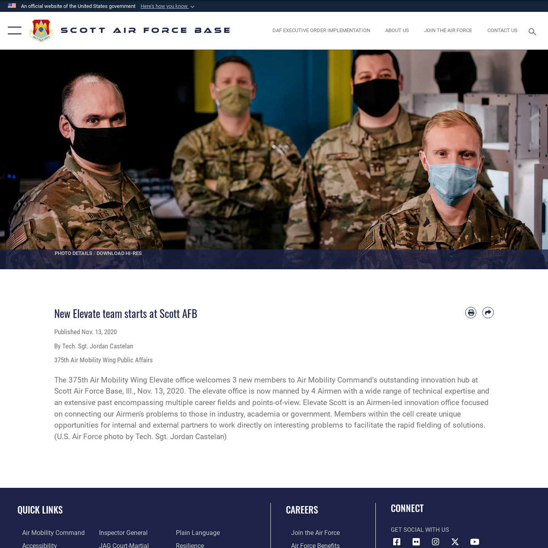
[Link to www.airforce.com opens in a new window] (309, 532)
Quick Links (40, 509)
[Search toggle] (533, 31)
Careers (302, 509)
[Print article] (471, 312)
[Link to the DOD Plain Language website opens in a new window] (197, 532)
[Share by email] (488, 312)
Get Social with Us (420, 529)
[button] (168, 6)
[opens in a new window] (448, 30)
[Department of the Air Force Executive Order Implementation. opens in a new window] (321, 30)
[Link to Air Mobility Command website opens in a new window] (47, 532)
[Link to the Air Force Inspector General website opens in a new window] (120, 532)
